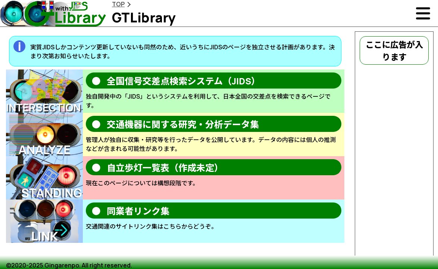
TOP (118, 4)
